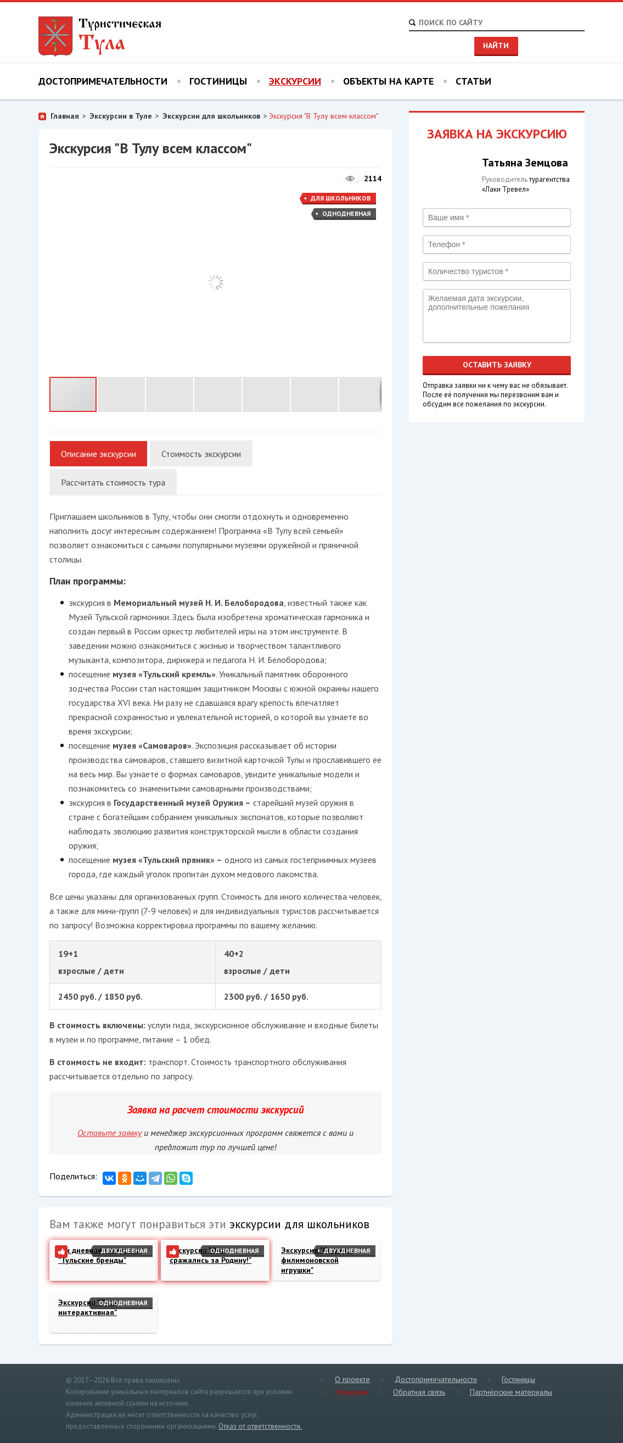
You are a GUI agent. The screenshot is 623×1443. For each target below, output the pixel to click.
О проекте (352, 1379)
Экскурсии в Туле (120, 116)
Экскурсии (295, 81)
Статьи (473, 81)
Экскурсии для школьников (211, 116)
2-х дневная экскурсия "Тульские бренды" (99, 1255)
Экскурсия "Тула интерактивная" (87, 1307)
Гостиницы (218, 81)
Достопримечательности (102, 81)
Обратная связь (419, 1392)
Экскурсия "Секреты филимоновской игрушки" (317, 1260)
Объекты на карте (388, 81)
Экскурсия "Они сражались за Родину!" (210, 1255)
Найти (496, 46)
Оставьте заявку (109, 1132)
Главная (64, 116)
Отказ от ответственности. (260, 1426)
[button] (371, 199)
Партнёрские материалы (511, 1392)
